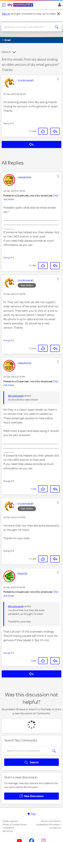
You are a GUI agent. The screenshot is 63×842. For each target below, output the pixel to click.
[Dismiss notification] (58, 14)
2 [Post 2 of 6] (8, 257)
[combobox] (28, 27)
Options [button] (6, 52)
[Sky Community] (20, 5)
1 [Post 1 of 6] (8, 123)
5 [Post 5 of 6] (8, 551)
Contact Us (54, 827)
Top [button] (33, 814)
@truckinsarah (16, 395)
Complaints (8, 827)
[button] (58, 79)
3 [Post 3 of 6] (8, 340)
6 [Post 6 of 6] (9, 653)
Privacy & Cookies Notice (15, 824)
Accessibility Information (48, 824)
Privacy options (10, 821)
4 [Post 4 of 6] (9, 481)
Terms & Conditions (50, 821)
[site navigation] (4, 5)
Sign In (58, 5)
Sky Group (8, 831)
